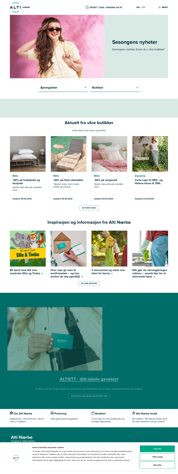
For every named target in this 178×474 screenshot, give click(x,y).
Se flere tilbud (89, 208)
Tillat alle (157, 441)
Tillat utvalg (157, 450)
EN (143, 7)
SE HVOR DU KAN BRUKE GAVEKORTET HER (89, 396)
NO (138, 7)
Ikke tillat (157, 458)
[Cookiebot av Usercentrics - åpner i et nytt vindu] (16, 469)
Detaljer (131, 469)
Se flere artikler (89, 283)
